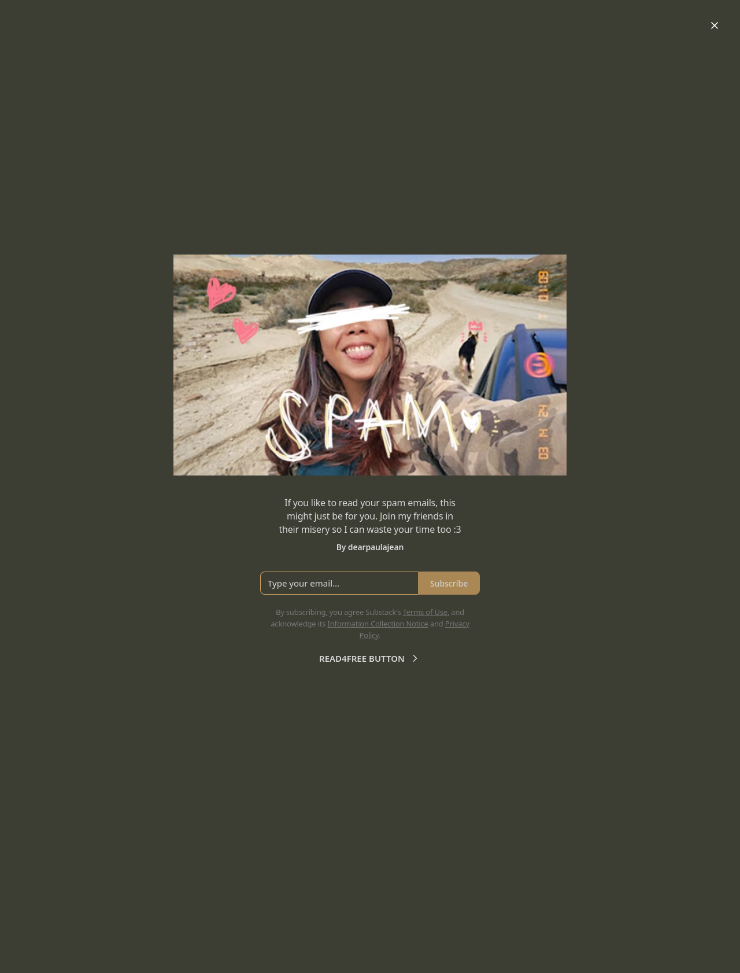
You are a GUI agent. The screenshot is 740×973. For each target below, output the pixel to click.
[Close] (714, 25)
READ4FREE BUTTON (370, 658)
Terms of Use (425, 612)
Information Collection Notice (377, 623)
